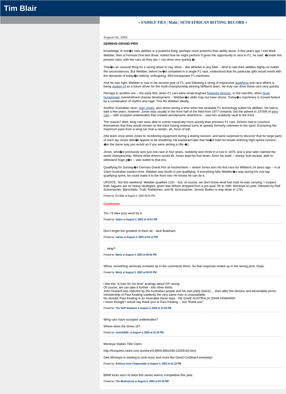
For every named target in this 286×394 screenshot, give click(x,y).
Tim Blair (20, 8)
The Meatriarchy (125, 381)
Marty (119, 254)
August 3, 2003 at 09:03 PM (140, 272)
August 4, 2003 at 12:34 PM (148, 332)
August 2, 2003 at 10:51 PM (141, 219)
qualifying (241, 83)
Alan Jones (146, 108)
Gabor (119, 219)
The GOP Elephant (126, 308)
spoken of (119, 86)
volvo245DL (122, 332)
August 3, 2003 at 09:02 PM (140, 254)
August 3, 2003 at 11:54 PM (155, 308)
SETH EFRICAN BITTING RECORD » (213, 22)
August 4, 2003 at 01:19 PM (165, 363)
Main (173, 22)
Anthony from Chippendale (131, 363)
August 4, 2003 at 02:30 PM (152, 381)
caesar (119, 237)
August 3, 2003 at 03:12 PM (142, 237)
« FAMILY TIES (152, 22)
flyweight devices (219, 93)
